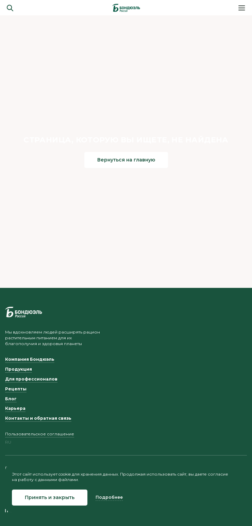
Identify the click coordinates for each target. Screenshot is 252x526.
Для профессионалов (31, 379)
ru (8, 442)
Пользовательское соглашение (39, 433)
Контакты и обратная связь (38, 418)
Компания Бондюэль (29, 359)
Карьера (15, 408)
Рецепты (16, 388)
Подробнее (109, 497)
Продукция (18, 369)
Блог (11, 398)
